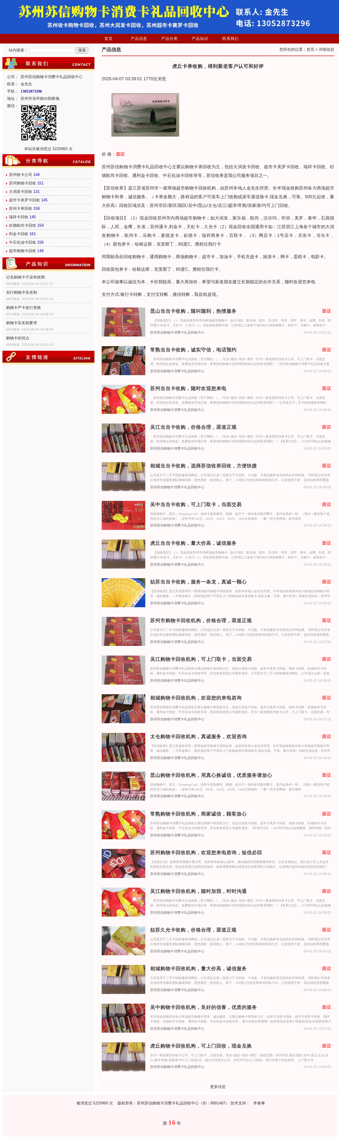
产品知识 (200, 39)
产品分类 (169, 39)
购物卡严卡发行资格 (23, 308)
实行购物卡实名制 (21, 292)
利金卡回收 (18, 234)
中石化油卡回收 (22, 242)
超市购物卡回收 (22, 251)
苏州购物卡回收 (22, 183)
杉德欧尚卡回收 (22, 225)
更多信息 (218, 1087)
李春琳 (259, 1103)
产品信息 (139, 39)
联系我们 (230, 39)
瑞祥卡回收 (18, 217)
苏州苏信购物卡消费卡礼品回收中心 (177, 332)
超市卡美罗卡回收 (24, 200)
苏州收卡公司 (20, 175)
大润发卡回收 (20, 192)
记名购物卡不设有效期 (25, 277)
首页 (108, 39)
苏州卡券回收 (20, 208)
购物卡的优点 (17, 338)
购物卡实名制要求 (21, 323)
